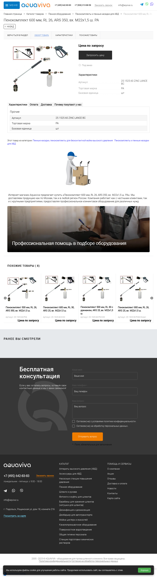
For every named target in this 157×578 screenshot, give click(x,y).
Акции (110, 474)
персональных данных (116, 426)
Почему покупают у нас (67, 104)
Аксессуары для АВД (70, 474)
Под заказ (85, 65)
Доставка (46, 104)
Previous (5, 298)
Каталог (64, 464)
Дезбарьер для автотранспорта (75, 515)
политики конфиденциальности (120, 421)
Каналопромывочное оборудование (78, 525)
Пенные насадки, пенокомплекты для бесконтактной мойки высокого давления (73, 141)
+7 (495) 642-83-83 (16, 476)
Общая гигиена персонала (72, 534)
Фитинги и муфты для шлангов (75, 497)
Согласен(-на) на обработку (102, 426)
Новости (111, 488)
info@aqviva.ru (125, 5)
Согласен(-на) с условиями (106, 421)
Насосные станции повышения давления (75, 481)
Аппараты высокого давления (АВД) (78, 469)
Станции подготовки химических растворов (76, 541)
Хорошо (144, 570)
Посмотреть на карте (15, 516)
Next (151, 298)
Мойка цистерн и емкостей (73, 520)
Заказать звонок (103, 5)
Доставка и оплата (117, 483)
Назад (10, 26)
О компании (113, 469)
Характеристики (18, 104)
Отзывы (111, 479)
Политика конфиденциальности (55, 561)
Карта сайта (113, 498)
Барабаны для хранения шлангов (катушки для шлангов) (76, 504)
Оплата (34, 104)
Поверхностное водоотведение (75, 530)
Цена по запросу (91, 45)
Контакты (112, 493)
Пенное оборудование (70, 487)
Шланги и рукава (68, 492)
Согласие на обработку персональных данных (94, 561)
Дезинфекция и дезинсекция (74, 510)
